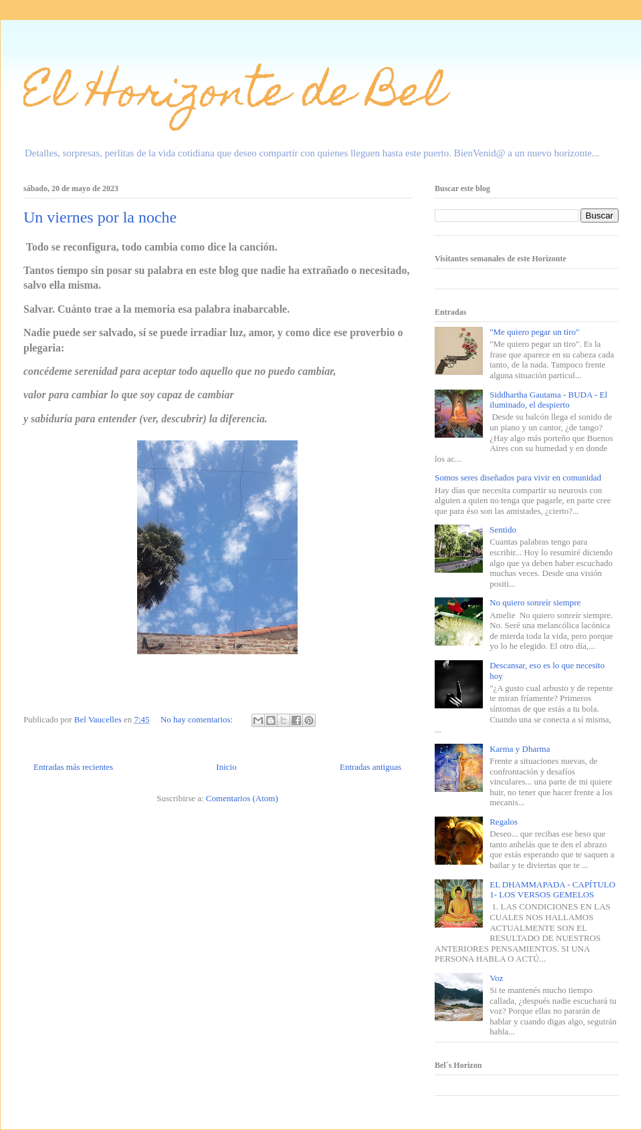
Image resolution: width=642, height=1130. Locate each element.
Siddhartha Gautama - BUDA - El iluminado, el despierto (548, 400)
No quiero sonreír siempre (535, 602)
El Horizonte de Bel (234, 96)
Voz (496, 978)
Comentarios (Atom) (242, 798)
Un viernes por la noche (100, 217)
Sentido (503, 530)
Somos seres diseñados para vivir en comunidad (518, 477)
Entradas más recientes (73, 767)
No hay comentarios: (197, 719)
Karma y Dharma (520, 749)
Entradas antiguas (370, 767)
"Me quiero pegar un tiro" (534, 332)
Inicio (226, 767)
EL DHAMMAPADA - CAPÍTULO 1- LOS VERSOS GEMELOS (552, 889)
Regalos (504, 822)
